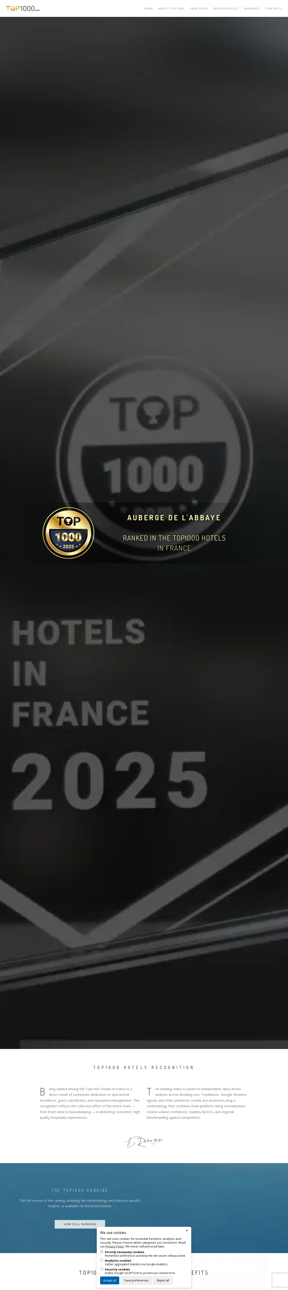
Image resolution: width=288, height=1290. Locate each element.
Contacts (274, 8)
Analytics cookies (118, 1261)
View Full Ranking (79, 1224)
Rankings (252, 8)
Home (148, 8)
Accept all (109, 1280)
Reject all (163, 1280)
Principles (199, 8)
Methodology (226, 8)
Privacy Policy (115, 1246)
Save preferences (136, 1280)
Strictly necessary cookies (124, 1252)
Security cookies (117, 1269)
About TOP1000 (171, 8)
